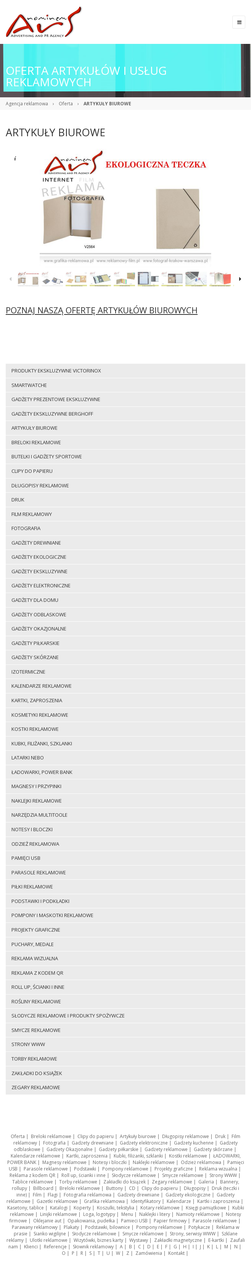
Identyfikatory (146, 1201)
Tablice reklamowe (32, 1182)
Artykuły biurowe (138, 1136)
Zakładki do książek (124, 1182)
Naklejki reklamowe (154, 1162)
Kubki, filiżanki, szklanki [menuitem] (41, 743)
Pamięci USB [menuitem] (25, 857)
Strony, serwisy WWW (193, 1233)
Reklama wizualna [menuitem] (34, 958)
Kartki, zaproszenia (87, 1156)
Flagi (53, 1194)
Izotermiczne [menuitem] (28, 671)
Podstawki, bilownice (107, 1227)
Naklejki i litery (154, 1214)
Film (37, 1194)
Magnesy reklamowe (64, 1162)
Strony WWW (223, 1175)
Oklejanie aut (47, 1220)
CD (132, 1188)
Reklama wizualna (218, 1169)
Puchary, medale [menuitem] (32, 944)
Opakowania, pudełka (91, 1220)
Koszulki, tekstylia (115, 1207)
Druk (220, 1136)
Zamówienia (148, 1253)
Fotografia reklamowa (87, 1194)
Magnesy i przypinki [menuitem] (36, 786)
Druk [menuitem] (17, 499)
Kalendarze (179, 1201)
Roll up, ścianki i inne (83, 1175)
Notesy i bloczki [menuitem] (32, 829)
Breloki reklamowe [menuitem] (36, 442)
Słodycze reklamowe (134, 1175)
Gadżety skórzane (213, 1149)
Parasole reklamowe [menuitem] (38, 872)
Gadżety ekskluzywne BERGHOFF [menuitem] (52, 413)
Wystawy (138, 1240)
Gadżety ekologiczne (188, 1194)
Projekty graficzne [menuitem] (35, 929)
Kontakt (176, 1253)
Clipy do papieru (95, 1136)
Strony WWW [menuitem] (28, 1044)
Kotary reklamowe (160, 1207)
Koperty (82, 1207)
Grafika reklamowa (104, 1201)
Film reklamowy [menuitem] (31, 514)
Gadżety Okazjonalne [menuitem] (38, 628)
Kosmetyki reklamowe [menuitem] (39, 714)
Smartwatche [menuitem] (29, 385)
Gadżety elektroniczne (144, 1143)
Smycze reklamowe (182, 1175)
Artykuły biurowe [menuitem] (34, 427)
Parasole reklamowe (46, 1169)
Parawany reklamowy (35, 1227)
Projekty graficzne (173, 1169)
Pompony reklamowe (125, 1169)
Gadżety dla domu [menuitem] (34, 600)
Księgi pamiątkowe (206, 1207)
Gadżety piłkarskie (118, 1149)
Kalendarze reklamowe (35, 1156)
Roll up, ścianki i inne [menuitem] (37, 986)
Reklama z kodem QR (32, 1175)
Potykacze (199, 1227)
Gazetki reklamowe (57, 1201)
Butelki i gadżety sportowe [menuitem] (46, 456)
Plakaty (71, 1227)
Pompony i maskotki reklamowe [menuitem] (52, 915)
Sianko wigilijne (50, 1233)
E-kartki (216, 1240)
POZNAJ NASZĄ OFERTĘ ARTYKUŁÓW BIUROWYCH (102, 310)
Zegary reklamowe (172, 1182)
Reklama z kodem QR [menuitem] (37, 972)
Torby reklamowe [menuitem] (34, 1058)
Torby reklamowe (78, 1182)
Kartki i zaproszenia (218, 1201)
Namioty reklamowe (198, 1214)
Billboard (43, 1188)
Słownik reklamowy (93, 1246)
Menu (127, 1214)
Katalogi (59, 1207)
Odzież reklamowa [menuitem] (35, 843)
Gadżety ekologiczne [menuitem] (38, 556)
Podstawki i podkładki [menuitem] (40, 901)
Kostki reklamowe (188, 1156)
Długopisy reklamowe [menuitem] (40, 485)
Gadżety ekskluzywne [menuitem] (39, 571)
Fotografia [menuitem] (25, 528)
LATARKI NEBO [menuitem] (27, 757)
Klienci (31, 1246)
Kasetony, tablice (25, 1207)
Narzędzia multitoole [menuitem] (39, 814)
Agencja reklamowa (27, 103)
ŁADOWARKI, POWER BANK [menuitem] (41, 772)
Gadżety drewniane (93, 1143)
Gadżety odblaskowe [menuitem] (38, 614)
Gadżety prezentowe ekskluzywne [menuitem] (55, 399)
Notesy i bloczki (110, 1162)
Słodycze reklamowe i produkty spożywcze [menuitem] (68, 1015)
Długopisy (195, 1188)
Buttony (114, 1188)
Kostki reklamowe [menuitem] (35, 729)
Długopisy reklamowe (185, 1136)
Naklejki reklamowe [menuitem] (36, 800)
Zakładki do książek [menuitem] (36, 1073)
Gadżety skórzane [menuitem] (35, 657)
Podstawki (85, 1169)
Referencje (55, 1246)
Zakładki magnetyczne (178, 1240)
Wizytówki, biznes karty (98, 1240)
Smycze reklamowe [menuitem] (36, 1030)
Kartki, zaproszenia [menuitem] (36, 700)
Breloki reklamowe (51, 1136)
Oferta (66, 103)
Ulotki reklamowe (49, 1240)
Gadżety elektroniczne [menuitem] (41, 585)
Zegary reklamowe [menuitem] (35, 1087)
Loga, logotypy (99, 1214)
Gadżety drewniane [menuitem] (36, 542)
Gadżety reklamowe (166, 1149)
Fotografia (54, 1143)
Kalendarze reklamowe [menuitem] (41, 685)
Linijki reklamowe (58, 1214)
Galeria (206, 1182)
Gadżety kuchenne (194, 1143)
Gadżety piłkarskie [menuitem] (35, 643)
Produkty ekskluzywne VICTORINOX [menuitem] (56, 370)
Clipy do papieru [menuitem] (32, 471)
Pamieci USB (134, 1220)
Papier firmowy (170, 1220)
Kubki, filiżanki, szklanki (138, 1156)
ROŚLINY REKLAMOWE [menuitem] (36, 1001)
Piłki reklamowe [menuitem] (32, 886)
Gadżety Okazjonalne (70, 1149)
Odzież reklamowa (201, 1162)
